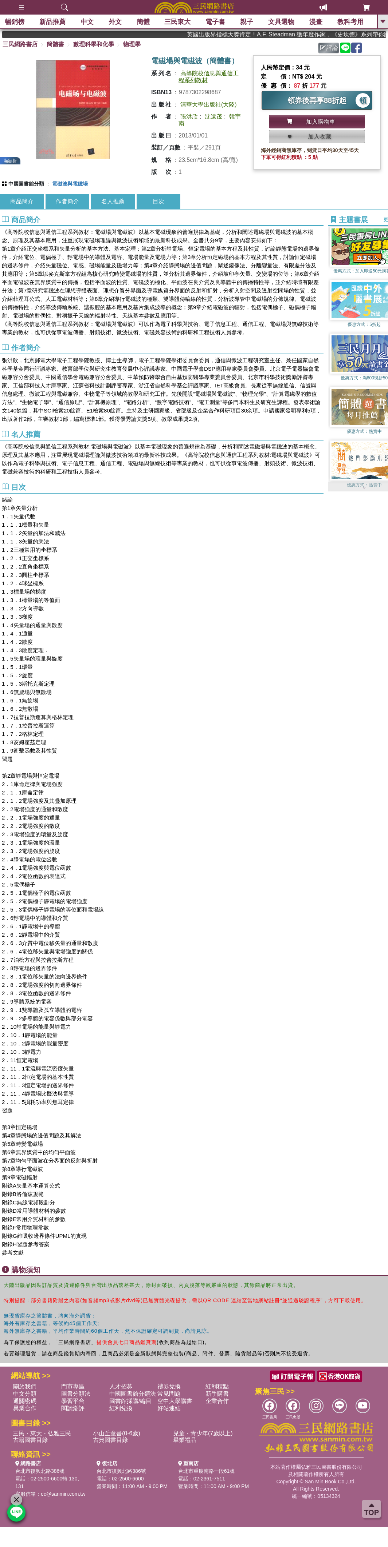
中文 (87, 21)
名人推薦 (113, 201)
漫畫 (316, 21)
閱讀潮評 (73, 1408)
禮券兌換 (169, 1386)
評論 (329, 48)
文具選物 (282, 21)
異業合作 (24, 1408)
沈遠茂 (213, 116)
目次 (158, 201)
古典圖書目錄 (110, 1440)
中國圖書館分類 (26, 184)
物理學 (132, 44)
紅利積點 (217, 1386)
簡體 (143, 21)
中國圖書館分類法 (132, 1394)
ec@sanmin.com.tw (63, 1494)
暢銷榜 (15, 21)
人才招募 (121, 1386)
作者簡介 (67, 201)
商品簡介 (22, 201)
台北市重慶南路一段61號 (206, 1471)
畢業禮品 (184, 1440)
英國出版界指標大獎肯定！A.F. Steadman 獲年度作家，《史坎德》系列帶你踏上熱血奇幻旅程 (295, 34)
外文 (115, 21)
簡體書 (55, 44)
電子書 (216, 21)
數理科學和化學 (93, 44)
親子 (247, 21)
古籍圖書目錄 (30, 1440)
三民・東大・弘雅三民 (42, 1433)
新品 (53, 21)
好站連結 (169, 1408)
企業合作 (217, 1401)
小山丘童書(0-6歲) (116, 1433)
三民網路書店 (20, 44)
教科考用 (351, 21)
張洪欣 (189, 116)
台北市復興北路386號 (39, 1471)
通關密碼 (24, 1401)
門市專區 (73, 1386)
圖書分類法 (75, 1394)
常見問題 (169, 1394)
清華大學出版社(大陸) (208, 104)
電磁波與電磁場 (70, 184)
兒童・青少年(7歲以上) (203, 1433)
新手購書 (217, 1394)
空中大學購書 (174, 1401)
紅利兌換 (121, 1408)
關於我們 (24, 1386)
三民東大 (178, 21)
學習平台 (73, 1401)
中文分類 (24, 1394)
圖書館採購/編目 (130, 1401)
